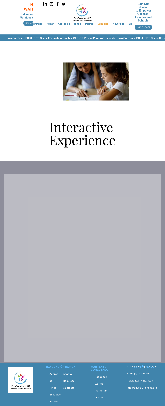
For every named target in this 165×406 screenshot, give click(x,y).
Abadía (67, 374)
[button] (143, 27)
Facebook (101, 376)
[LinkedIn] (45, 4)
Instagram (101, 390)
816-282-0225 (145, 380)
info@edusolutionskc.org (142, 387)
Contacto (69, 387)
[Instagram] (51, 4)
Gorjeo (99, 383)
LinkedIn (100, 397)
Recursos (69, 380)
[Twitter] (63, 4)
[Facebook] (57, 4)
